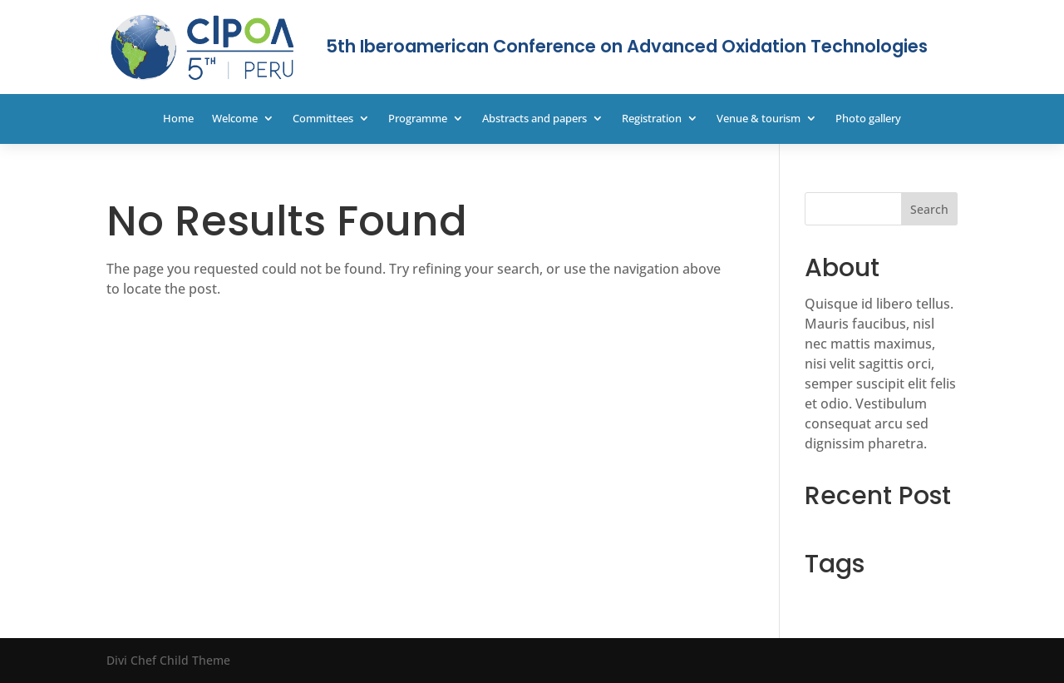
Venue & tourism (758, 119)
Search (929, 209)
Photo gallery (868, 119)
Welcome (235, 119)
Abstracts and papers (534, 119)
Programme (417, 119)
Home (178, 119)
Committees (323, 119)
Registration (652, 119)
